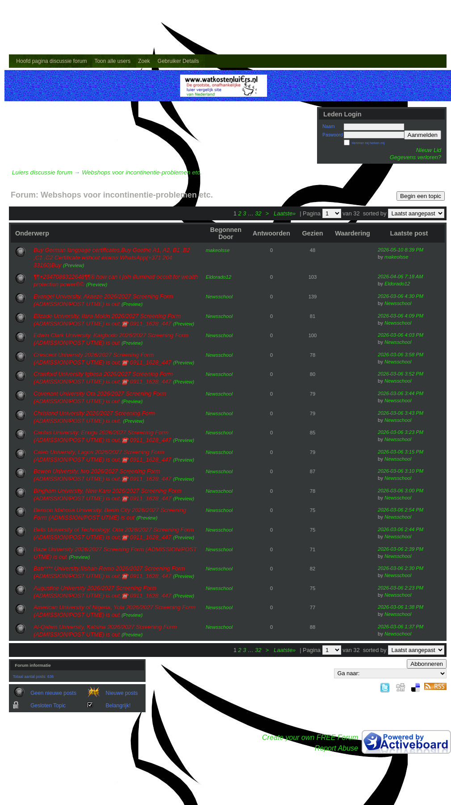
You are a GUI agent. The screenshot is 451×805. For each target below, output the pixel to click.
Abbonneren (426, 664)
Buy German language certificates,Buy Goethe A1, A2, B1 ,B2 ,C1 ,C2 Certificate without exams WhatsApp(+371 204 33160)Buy (111, 257)
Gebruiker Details (178, 61)
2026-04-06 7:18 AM (400, 276)
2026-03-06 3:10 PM (400, 471)
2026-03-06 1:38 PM (400, 607)
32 (258, 213)
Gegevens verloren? (415, 157)
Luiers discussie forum (42, 172)
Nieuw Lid (428, 150)
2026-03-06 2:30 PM (400, 568)
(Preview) (73, 265)
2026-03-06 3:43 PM (400, 413)
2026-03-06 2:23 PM (400, 587)
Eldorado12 (218, 277)
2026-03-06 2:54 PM (400, 509)
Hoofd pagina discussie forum (51, 61)
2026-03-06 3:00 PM (400, 490)
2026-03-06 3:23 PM (400, 432)
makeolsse (218, 250)
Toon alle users (112, 61)
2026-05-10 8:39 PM (400, 249)
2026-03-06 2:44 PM (400, 529)
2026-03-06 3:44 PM (400, 393)
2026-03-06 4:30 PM (400, 296)
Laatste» (285, 213)
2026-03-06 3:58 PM (400, 354)
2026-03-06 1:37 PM (400, 626)
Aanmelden (423, 135)
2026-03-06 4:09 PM (400, 315)
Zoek (144, 61)
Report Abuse (336, 748)
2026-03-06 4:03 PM (400, 335)
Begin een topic (420, 196)
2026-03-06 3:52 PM (400, 373)
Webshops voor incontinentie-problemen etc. (142, 172)
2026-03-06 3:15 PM (400, 451)
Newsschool (219, 296)
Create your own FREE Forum (310, 737)
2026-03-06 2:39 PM (400, 549)
